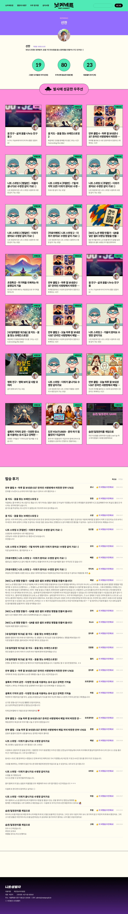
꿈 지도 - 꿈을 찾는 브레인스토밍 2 (21, 499)
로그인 (118, 5)
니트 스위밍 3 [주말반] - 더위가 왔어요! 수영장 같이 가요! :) (33, 530)
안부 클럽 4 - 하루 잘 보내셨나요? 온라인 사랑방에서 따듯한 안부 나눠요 (39, 487)
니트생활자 (13, 887)
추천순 (120, 479)
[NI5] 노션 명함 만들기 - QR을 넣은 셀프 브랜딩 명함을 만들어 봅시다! (38, 581)
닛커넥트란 (9, 5)
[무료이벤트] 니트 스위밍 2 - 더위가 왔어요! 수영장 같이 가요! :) (35, 558)
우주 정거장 (34, 5)
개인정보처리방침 (19, 891)
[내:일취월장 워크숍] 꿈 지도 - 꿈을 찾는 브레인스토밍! (31, 634)
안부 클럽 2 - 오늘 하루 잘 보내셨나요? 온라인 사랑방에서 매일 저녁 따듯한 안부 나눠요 (46, 718)
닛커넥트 (64, 6)
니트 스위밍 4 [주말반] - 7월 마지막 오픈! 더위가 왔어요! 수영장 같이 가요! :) (42, 547)
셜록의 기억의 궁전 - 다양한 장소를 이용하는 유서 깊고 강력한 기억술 (38, 682)
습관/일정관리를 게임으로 (17, 810)
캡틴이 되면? (21, 5)
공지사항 (45, 5)
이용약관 (8, 891)
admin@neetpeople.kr (43, 898)
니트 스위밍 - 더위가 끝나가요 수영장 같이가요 (27, 741)
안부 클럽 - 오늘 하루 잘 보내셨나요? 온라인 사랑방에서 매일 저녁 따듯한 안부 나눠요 (45, 730)
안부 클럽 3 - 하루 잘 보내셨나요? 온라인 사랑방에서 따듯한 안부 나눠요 (39, 670)
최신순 (114, 479)
